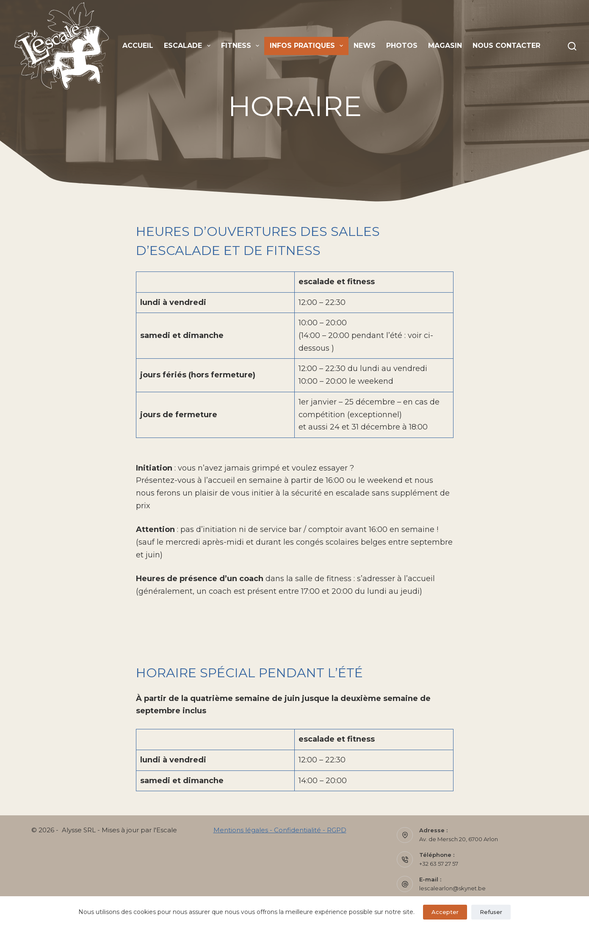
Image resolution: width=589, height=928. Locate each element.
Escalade (188, 46)
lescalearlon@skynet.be (452, 888)
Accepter (445, 912)
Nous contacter (506, 46)
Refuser (491, 912)
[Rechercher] (572, 46)
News (365, 46)
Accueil (137, 46)
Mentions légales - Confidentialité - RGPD (279, 830)
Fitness (242, 46)
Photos (402, 46)
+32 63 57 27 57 (438, 863)
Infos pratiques (308, 46)
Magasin (445, 46)
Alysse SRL (79, 830)
